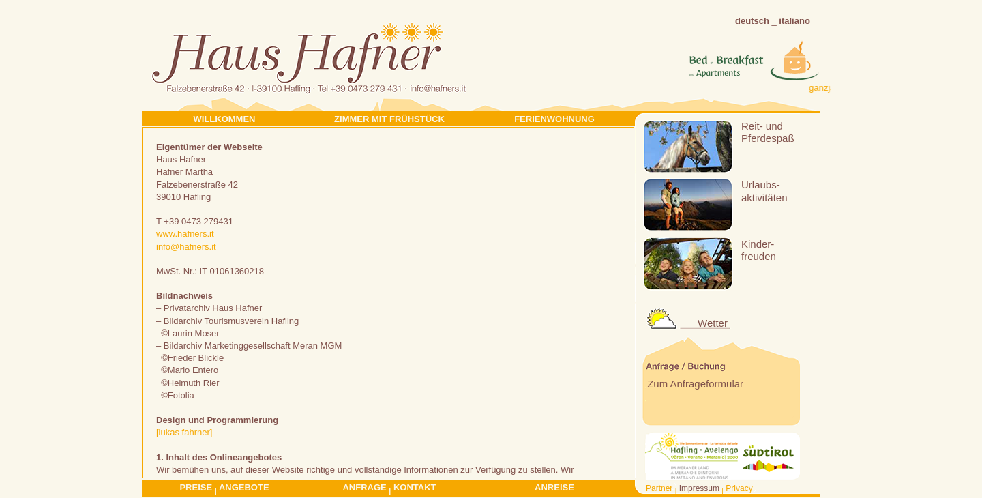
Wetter (713, 323)
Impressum (699, 488)
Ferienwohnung (554, 119)
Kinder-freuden (758, 250)
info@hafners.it (186, 246)
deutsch (752, 21)
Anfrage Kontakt (389, 488)
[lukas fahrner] (184, 432)
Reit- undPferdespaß (767, 132)
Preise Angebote (224, 488)
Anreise (554, 487)
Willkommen (225, 119)
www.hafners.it (185, 234)
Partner (659, 488)
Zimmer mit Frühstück (389, 119)
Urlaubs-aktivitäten (764, 191)
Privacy (739, 488)
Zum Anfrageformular (693, 384)
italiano (794, 21)
